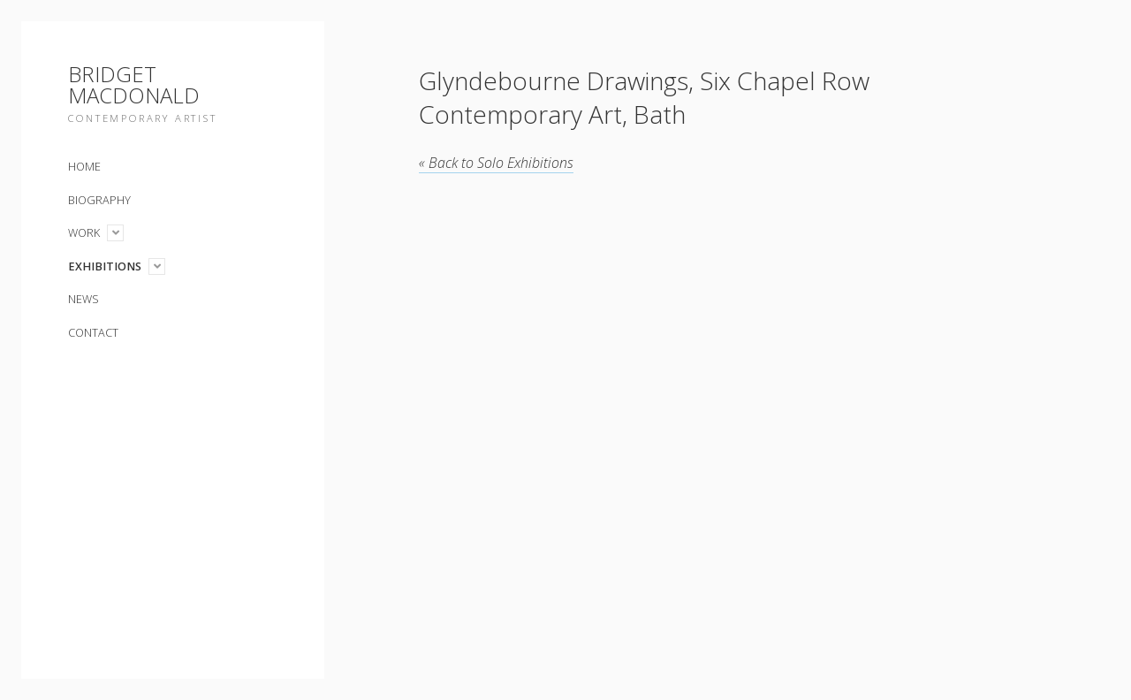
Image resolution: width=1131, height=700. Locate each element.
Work (84, 232)
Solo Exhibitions (496, 162)
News (83, 299)
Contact (93, 332)
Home (84, 166)
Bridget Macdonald (134, 84)
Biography (99, 200)
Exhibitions (104, 266)
